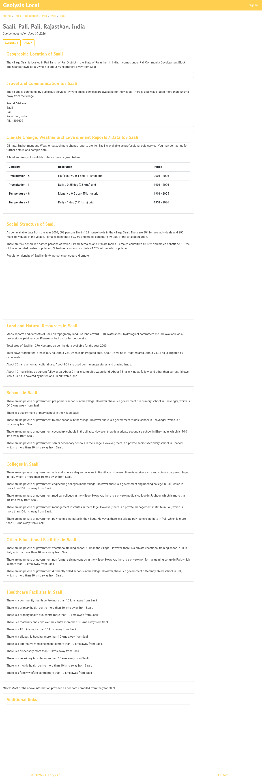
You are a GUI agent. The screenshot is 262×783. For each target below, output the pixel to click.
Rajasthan (31, 16)
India (18, 16)
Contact (223, 775)
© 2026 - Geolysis (45, 775)
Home (7, 16)
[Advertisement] (98, 286)
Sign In (253, 5)
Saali (63, 16)
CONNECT (11, 42)
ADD (27, 42)
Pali (44, 16)
